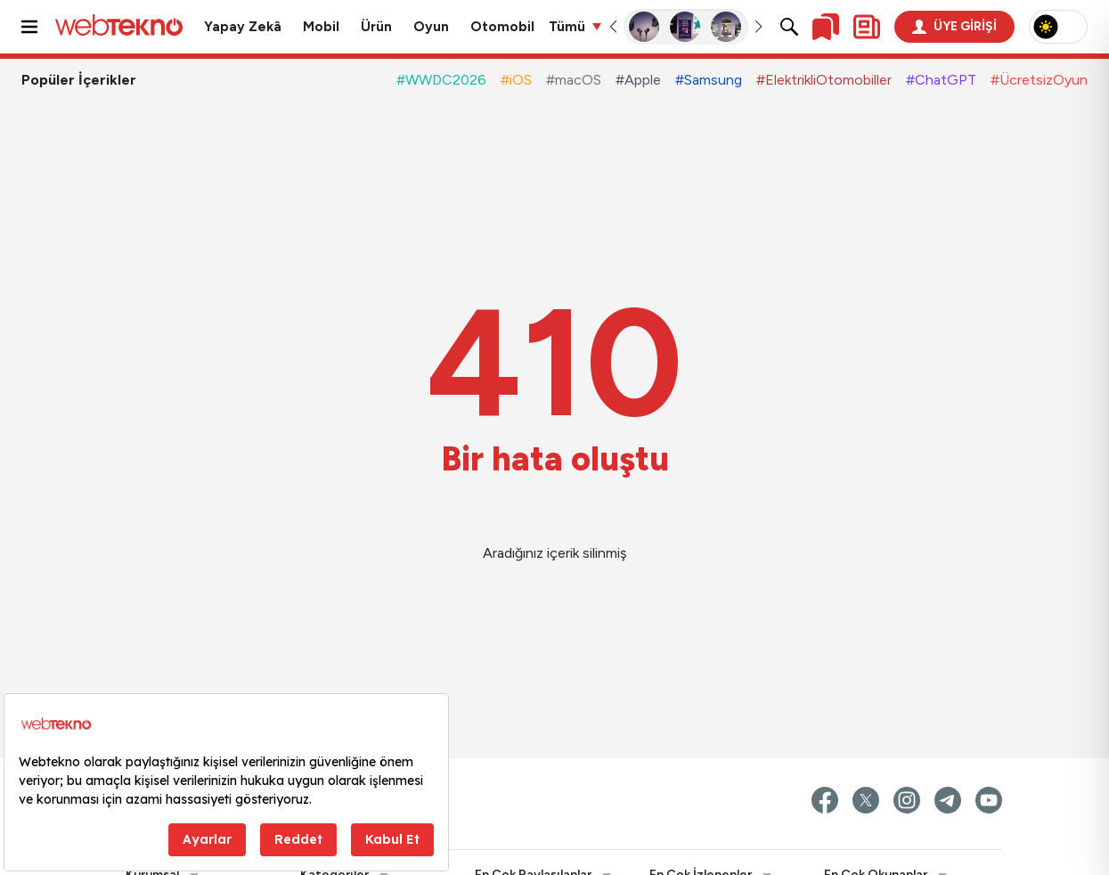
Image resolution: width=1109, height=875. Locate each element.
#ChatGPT (941, 79)
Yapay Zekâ (242, 27)
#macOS (573, 79)
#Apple (638, 79)
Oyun (431, 27)
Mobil (321, 27)
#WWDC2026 (441, 79)
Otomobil (502, 27)
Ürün (376, 27)
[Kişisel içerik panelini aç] (866, 26)
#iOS (516, 79)
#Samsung (708, 79)
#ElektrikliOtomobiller (824, 79)
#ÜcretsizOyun (1039, 79)
